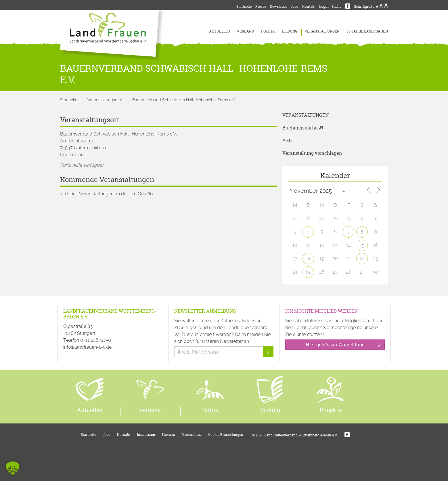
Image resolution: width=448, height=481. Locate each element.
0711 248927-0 (95, 340)
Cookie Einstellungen (225, 434)
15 (362, 245)
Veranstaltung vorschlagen (312, 153)
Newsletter (278, 6)
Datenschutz (191, 434)
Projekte (330, 410)
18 (308, 259)
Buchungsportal (300, 128)
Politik (268, 31)
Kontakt (308, 6)
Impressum (146, 434)
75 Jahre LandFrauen (367, 31)
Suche (336, 6)
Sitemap (168, 434)
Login (324, 6)
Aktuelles (219, 31)
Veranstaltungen (322, 31)
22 (362, 259)
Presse (260, 6)
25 (308, 272)
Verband (245, 31)
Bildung (289, 31)
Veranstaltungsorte (104, 100)
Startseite (244, 6)
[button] (12, 468)
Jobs (294, 6)
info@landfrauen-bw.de (87, 347)
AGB (287, 140)
